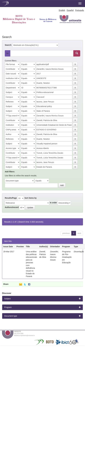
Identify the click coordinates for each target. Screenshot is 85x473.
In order (53, 203)
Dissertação (79, 251)
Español (70, 10)
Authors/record (12, 207)
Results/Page (11, 198)
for (7, 53)
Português (79, 10)
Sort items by (31, 198)
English (62, 10)
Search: (8, 45)
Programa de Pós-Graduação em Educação (66, 257)
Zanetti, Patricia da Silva (42, 254)
